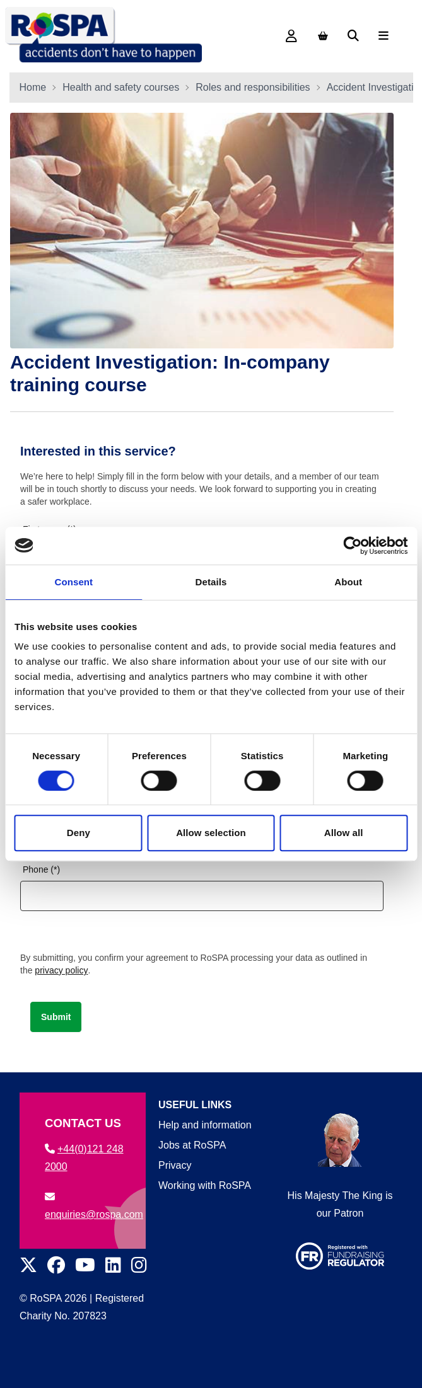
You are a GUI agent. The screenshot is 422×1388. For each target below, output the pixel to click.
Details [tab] (211, 581)
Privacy (174, 1165)
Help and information (205, 1125)
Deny (78, 832)
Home (33, 87)
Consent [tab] (73, 581)
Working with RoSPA (204, 1185)
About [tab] (348, 581)
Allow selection (211, 832)
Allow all (343, 832)
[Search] (353, 36)
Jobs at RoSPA (192, 1145)
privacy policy (61, 970)
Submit (56, 1017)
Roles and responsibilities (253, 87)
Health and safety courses (120, 87)
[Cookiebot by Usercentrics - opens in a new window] (352, 545)
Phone (35, 869)
